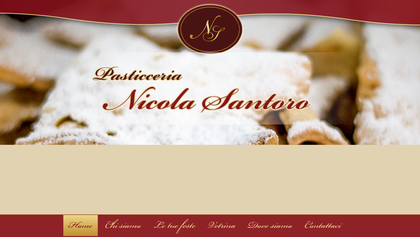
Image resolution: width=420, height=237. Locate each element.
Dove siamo (270, 225)
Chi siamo (123, 225)
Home (81, 225)
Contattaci (322, 225)
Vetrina (222, 225)
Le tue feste (174, 225)
